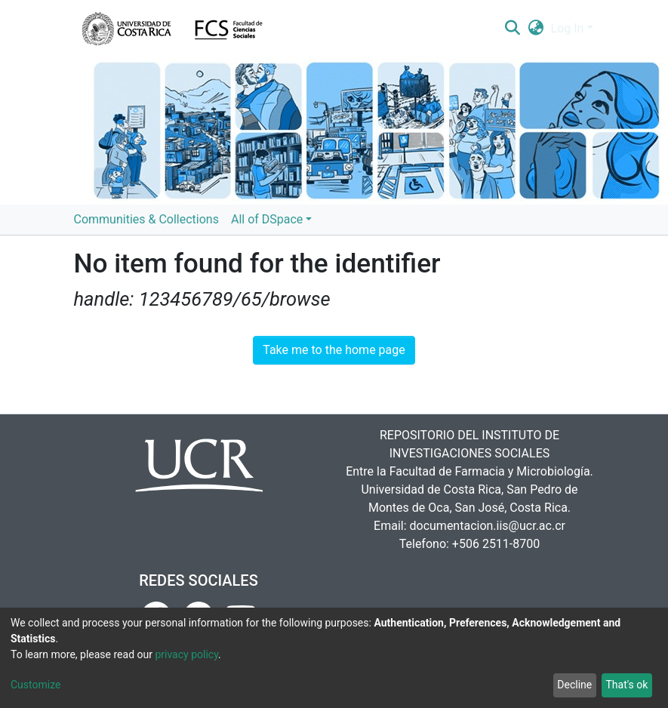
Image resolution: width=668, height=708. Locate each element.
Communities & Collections (146, 219)
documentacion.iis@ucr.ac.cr (487, 526)
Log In (567, 28)
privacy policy (186, 654)
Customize (35, 685)
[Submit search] (512, 29)
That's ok (626, 685)
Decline (574, 685)
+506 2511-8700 (496, 544)
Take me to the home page (334, 350)
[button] (535, 29)
